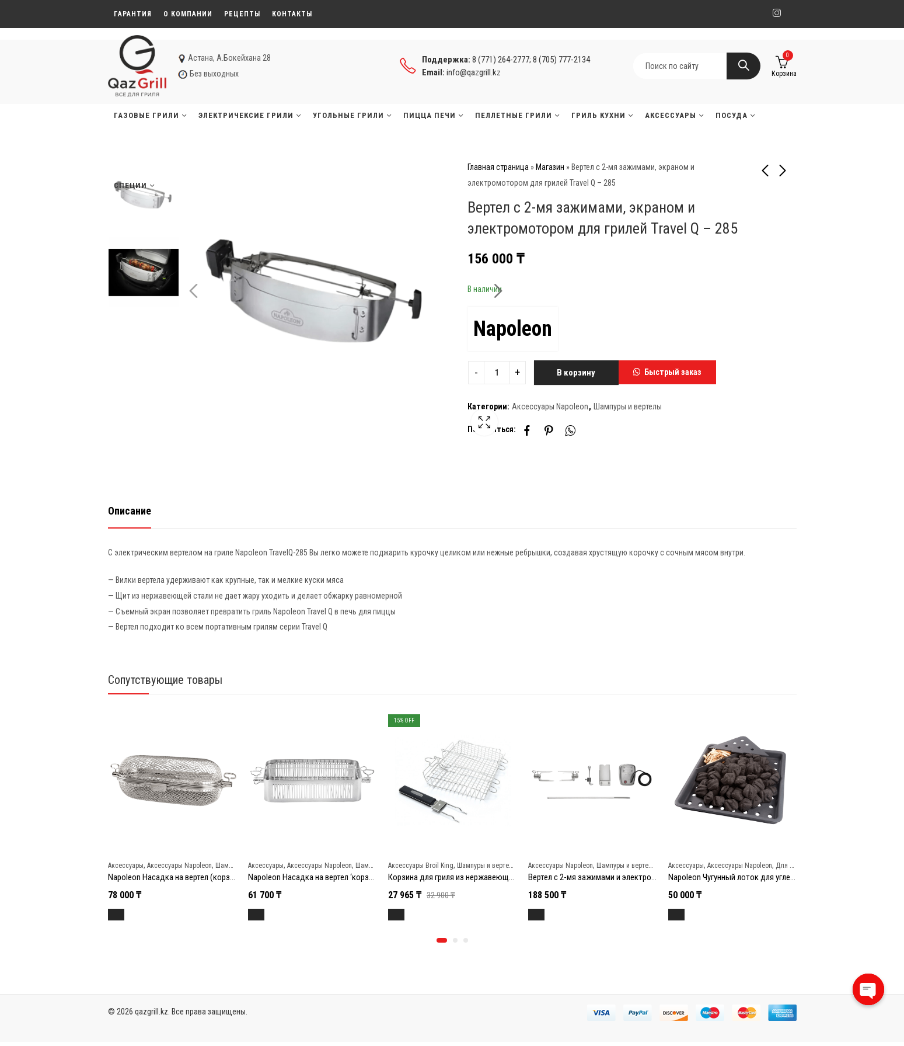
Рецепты (242, 14)
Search (743, 66)
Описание (129, 511)
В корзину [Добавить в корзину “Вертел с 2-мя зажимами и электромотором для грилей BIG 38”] (550, 915)
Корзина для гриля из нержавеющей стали (463, 877)
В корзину (576, 372)
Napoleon (512, 329)
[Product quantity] (497, 372)
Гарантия (133, 14)
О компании (187, 14)
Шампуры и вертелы (628, 406)
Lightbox (426, 428)
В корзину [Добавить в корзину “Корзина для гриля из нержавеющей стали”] (410, 915)
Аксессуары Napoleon (550, 406)
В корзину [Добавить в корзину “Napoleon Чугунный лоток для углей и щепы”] (690, 915)
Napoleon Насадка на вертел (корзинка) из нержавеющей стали (221, 877)
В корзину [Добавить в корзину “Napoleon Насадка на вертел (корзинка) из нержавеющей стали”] (130, 915)
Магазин (550, 167)
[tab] (129, 511)
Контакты (292, 14)
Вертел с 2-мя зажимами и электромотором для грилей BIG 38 (638, 877)
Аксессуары (126, 865)
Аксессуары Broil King (420, 865)
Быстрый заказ (672, 372)
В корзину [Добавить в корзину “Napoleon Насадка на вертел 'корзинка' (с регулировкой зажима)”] (270, 915)
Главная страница (498, 167)
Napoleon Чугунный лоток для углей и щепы (745, 877)
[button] (667, 372)
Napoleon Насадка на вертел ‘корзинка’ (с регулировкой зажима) (363, 877)
